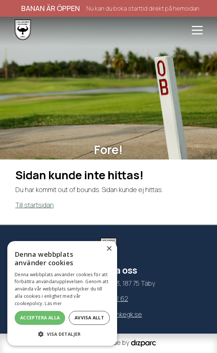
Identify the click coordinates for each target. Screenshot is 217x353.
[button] (62, 334)
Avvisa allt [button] (89, 318)
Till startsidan (34, 204)
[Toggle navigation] (197, 29)
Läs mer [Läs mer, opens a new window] (53, 303)
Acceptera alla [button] (40, 318)
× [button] (109, 249)
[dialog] (62, 293)
